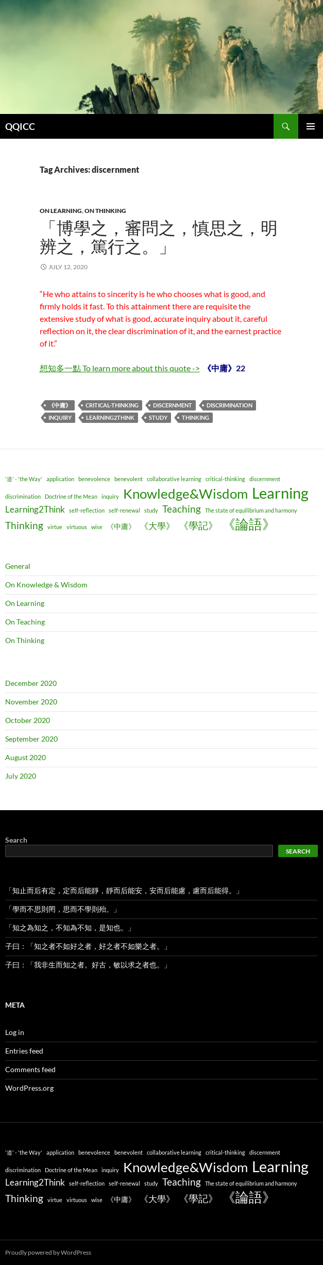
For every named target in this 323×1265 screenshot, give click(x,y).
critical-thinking (112, 405)
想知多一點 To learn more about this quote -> (120, 368)
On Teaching (25, 621)
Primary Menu (310, 126)
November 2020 (31, 701)
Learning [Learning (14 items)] (280, 493)
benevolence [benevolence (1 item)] (94, 478)
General (17, 566)
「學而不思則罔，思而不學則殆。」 (63, 909)
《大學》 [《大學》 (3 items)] (157, 525)
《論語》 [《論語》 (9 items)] (249, 524)
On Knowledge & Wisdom (46, 584)
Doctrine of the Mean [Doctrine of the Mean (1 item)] (71, 496)
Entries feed (24, 1050)
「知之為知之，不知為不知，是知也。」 (70, 927)
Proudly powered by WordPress (48, 1252)
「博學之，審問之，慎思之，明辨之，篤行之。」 (159, 237)
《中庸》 (59, 405)
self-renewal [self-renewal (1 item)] (124, 510)
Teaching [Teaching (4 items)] (181, 509)
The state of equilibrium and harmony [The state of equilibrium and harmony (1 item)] (251, 510)
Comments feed (30, 1069)
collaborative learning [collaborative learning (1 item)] (174, 478)
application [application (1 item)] (60, 478)
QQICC (20, 126)
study (158, 417)
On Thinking (105, 211)
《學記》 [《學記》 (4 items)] (198, 525)
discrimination (229, 405)
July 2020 (20, 775)
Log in (14, 1032)
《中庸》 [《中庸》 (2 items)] (121, 526)
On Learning (61, 211)
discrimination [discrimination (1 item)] (23, 496)
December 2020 (31, 683)
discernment (172, 405)
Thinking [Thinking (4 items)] (24, 525)
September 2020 (31, 738)
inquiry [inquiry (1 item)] (110, 496)
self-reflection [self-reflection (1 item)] (87, 510)
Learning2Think (110, 417)
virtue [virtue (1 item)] (54, 526)
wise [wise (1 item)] (97, 526)
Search (16, 839)
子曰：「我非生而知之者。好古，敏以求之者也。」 (88, 964)
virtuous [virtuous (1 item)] (76, 526)
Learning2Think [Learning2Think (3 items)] (35, 509)
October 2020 (27, 720)
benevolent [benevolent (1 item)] (128, 478)
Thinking (195, 417)
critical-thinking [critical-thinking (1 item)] (225, 478)
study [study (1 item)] (151, 510)
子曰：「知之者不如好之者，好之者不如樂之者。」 (88, 946)
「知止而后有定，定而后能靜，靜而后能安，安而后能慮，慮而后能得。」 (124, 890)
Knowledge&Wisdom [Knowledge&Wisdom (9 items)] (185, 493)
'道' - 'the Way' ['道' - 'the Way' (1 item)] (23, 478)
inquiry (60, 417)
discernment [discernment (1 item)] (264, 478)
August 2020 (25, 757)
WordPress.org (29, 1087)
